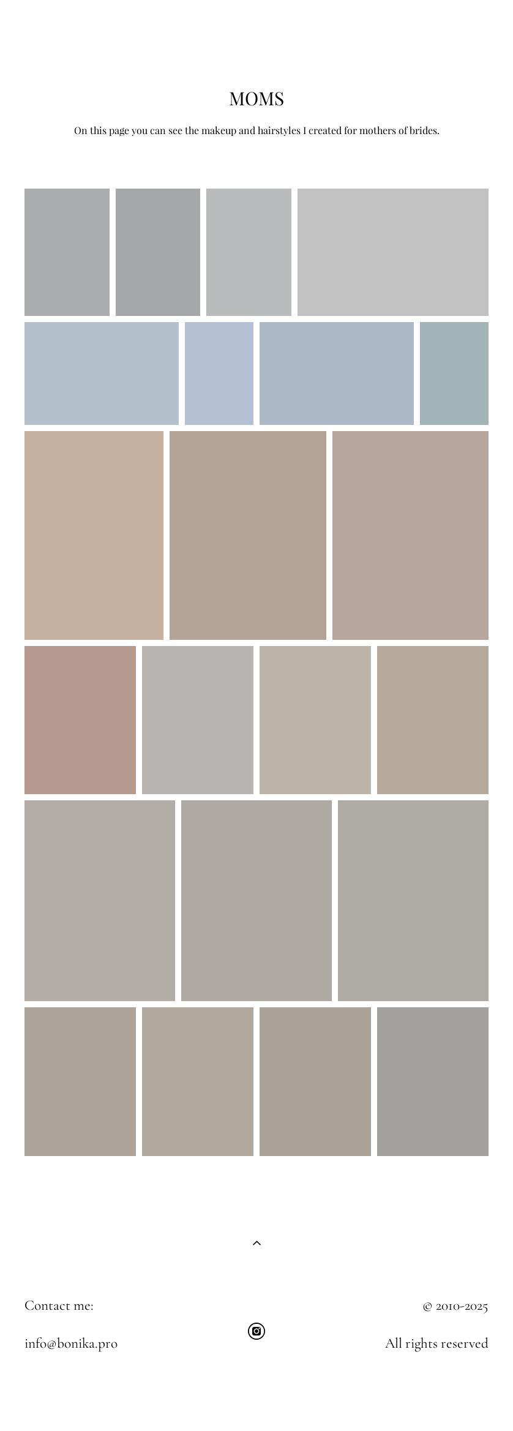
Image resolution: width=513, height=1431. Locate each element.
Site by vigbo (256, 1402)
